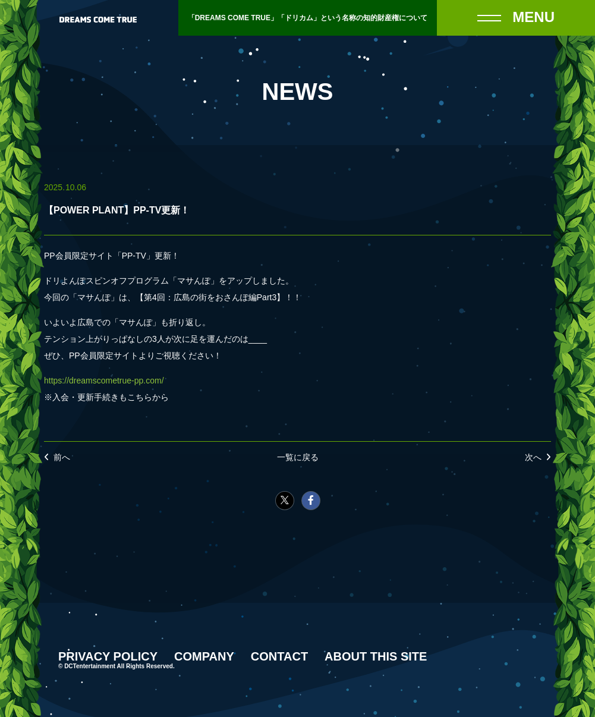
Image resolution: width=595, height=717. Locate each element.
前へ (61, 457)
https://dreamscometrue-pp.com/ (104, 380)
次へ (533, 457)
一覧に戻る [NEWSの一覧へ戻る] (298, 457)
